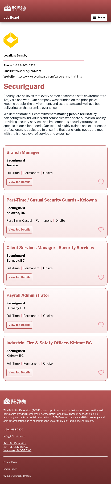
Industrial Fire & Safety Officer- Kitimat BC (49, 342)
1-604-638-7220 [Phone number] (13, 429)
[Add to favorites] (101, 182)
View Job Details (19, 182)
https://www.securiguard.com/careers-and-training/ (49, 76)
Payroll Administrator (27, 295)
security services (30, 122)
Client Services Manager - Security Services (50, 247)
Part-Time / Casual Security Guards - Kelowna (51, 200)
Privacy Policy (10, 462)
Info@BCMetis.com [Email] (14, 436)
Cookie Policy (10, 469)
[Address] (55, 447)
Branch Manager (22, 152)
